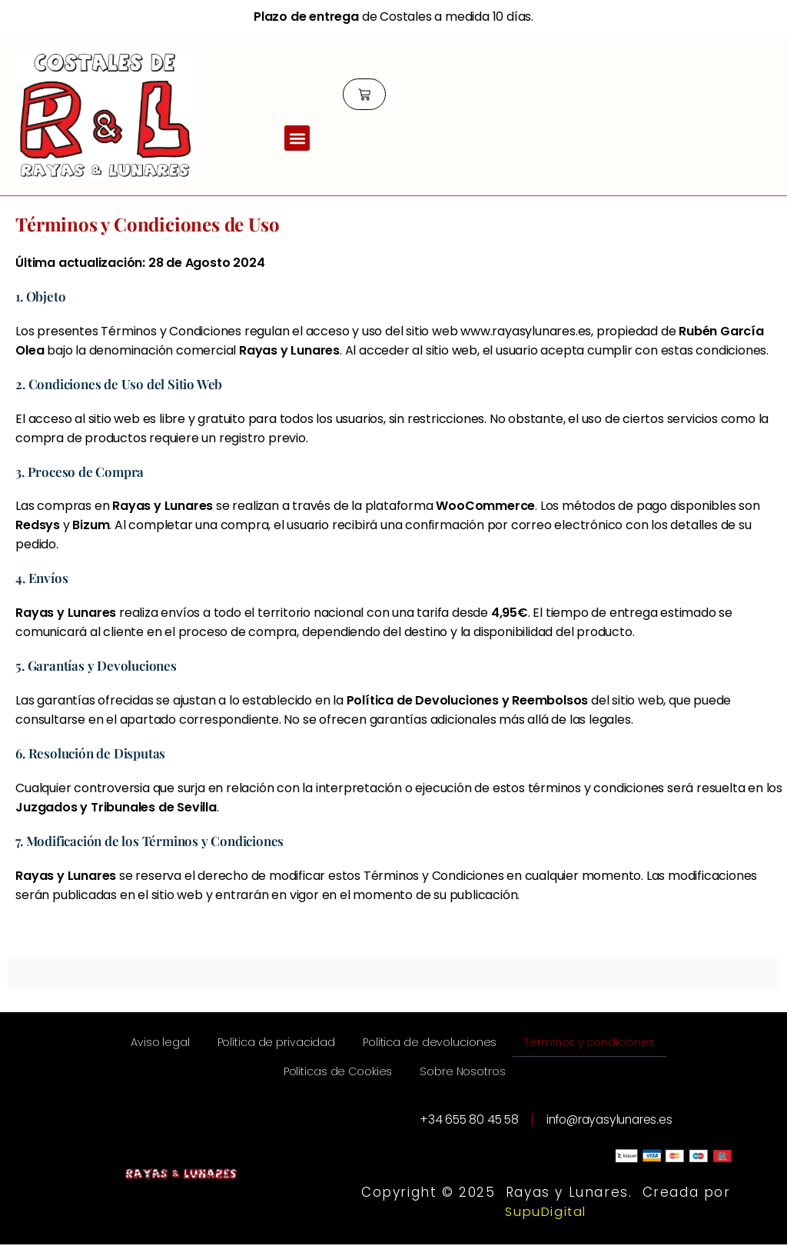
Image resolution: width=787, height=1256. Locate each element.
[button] (297, 139)
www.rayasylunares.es (525, 331)
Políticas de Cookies (417, 1080)
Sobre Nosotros (554, 1080)
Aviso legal (224, 1045)
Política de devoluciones (521, 1045)
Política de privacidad (352, 1045)
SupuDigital (545, 1223)
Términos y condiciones (257, 1080)
